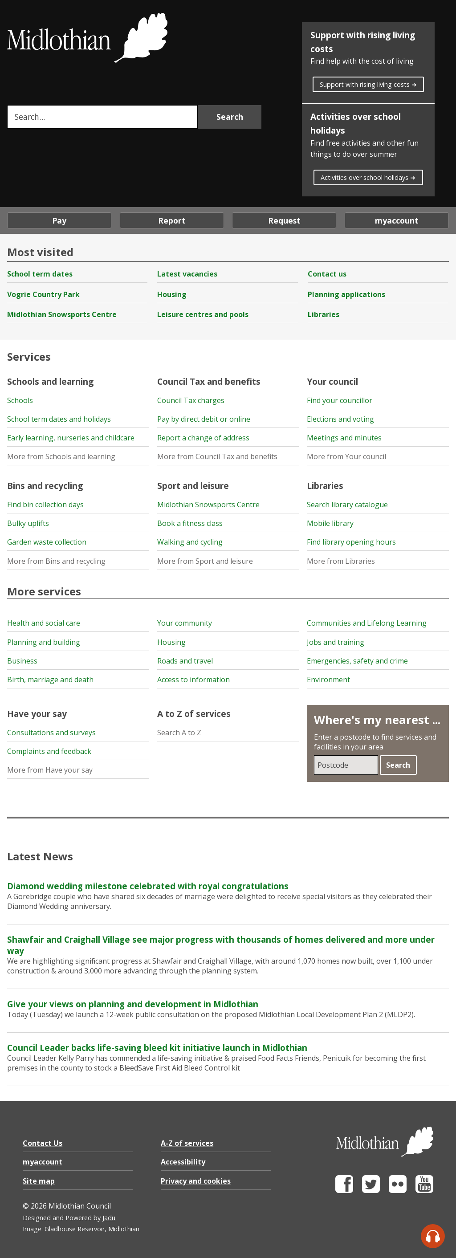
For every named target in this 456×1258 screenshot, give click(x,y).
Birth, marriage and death (50, 679)
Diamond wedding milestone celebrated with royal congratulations (148, 886)
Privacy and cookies (196, 1181)
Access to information (193, 679)
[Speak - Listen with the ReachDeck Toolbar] (433, 1236)
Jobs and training (335, 642)
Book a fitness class (190, 523)
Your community (184, 623)
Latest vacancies (187, 274)
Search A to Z (179, 732)
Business (22, 661)
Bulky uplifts (28, 523)
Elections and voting (340, 419)
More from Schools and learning (61, 456)
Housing (172, 294)
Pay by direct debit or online (203, 419)
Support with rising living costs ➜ (368, 84)
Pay (59, 220)
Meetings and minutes (344, 438)
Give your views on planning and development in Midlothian (132, 1004)
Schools (20, 400)
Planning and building (43, 642)
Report (172, 220)
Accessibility (183, 1162)
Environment (328, 679)
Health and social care (43, 623)
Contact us (327, 274)
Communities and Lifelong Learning (367, 623)
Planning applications (346, 294)
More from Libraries (341, 561)
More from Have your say (50, 770)
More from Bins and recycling (56, 561)
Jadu (108, 1217)
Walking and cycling (190, 542)
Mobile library (330, 523)
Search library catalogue (347, 504)
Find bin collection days (45, 504)
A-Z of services (187, 1143)
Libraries (323, 314)
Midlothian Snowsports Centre (62, 314)
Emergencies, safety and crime (357, 661)
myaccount (397, 220)
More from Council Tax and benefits (217, 456)
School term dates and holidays (59, 419)
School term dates (40, 274)
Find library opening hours (351, 542)
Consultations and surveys (51, 732)
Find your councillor (339, 400)
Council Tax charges (190, 400)
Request (284, 220)
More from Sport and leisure (205, 561)
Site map (39, 1181)
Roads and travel (185, 661)
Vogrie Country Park (43, 294)
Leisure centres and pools (202, 314)
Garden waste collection (46, 542)
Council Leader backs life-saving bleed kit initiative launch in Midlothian (157, 1047)
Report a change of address (203, 438)
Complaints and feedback (49, 751)
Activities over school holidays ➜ (368, 177)
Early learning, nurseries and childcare (70, 438)
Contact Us (42, 1143)
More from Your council (346, 456)
